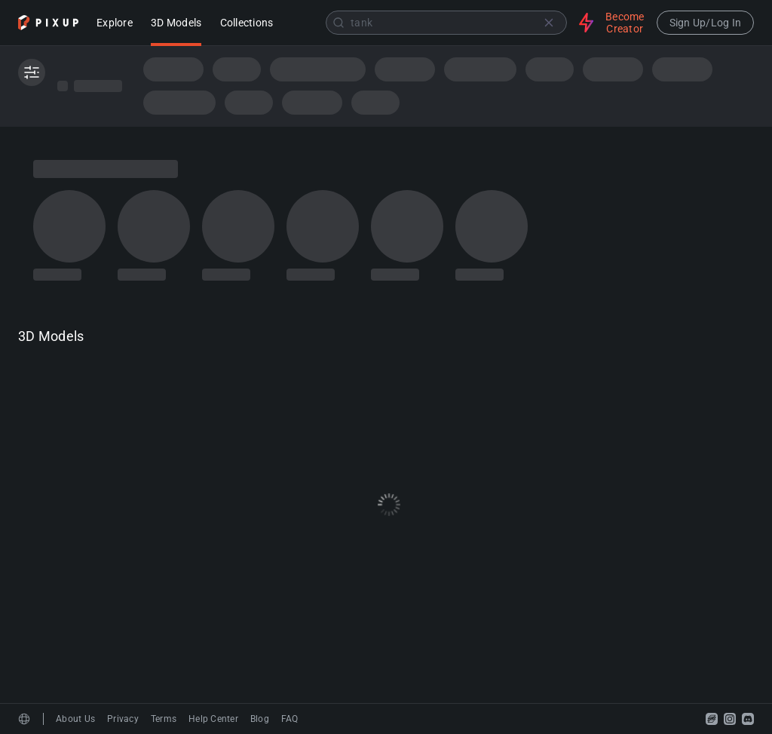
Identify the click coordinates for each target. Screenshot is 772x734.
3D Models (176, 24)
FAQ (290, 719)
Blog (259, 719)
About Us (75, 719)
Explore (114, 24)
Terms (163, 719)
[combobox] (427, 23)
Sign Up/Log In (705, 23)
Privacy (123, 719)
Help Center (213, 719)
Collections (247, 24)
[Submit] (338, 22)
